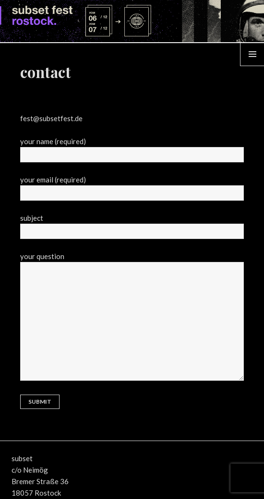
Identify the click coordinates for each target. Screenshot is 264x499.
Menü (252, 65)
